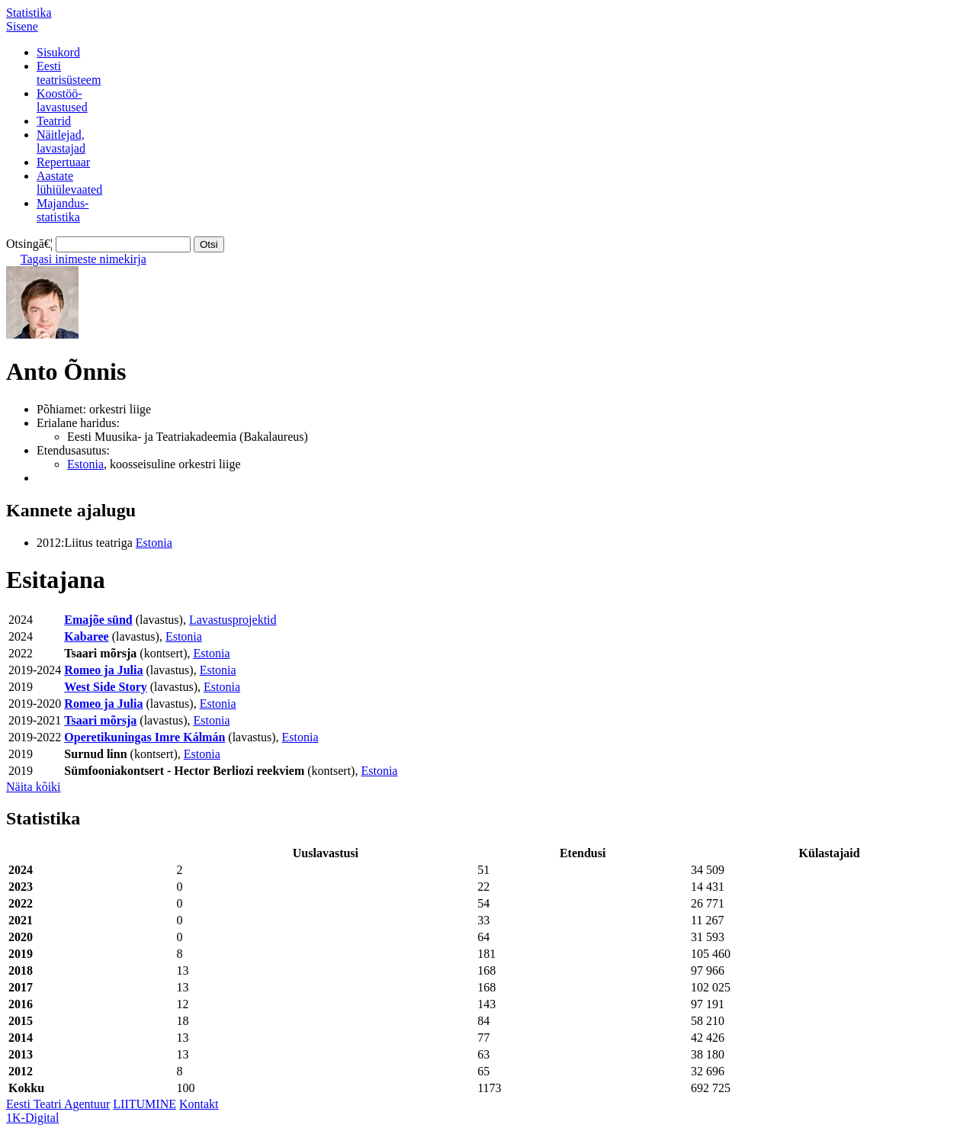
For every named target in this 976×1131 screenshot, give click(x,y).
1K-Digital (32, 1117)
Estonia (85, 464)
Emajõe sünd (98, 619)
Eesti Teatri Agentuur (58, 1103)
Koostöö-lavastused (62, 100)
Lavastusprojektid (233, 619)
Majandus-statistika (62, 210)
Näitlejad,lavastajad (61, 141)
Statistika (29, 12)
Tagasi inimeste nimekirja (83, 258)
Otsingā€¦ (29, 243)
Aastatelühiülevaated (69, 182)
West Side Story (105, 686)
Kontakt (199, 1103)
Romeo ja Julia (103, 669)
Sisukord (58, 52)
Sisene (22, 26)
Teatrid (54, 120)
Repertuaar (63, 162)
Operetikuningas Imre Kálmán (144, 737)
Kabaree (86, 636)
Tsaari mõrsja (100, 720)
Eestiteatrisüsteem (69, 72)
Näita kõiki (33, 786)
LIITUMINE (144, 1103)
